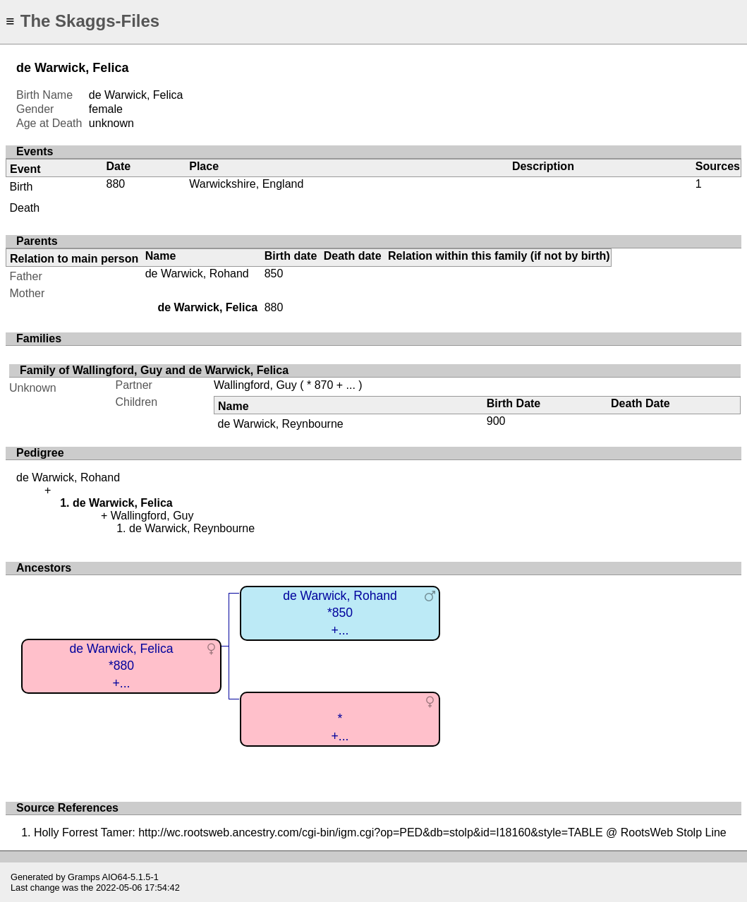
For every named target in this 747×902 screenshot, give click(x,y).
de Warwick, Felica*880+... (122, 666)
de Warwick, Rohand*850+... (340, 613)
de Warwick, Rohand (197, 273)
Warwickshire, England (246, 184)
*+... (340, 727)
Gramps (84, 877)
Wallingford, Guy (255, 385)
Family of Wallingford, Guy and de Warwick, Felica (154, 370)
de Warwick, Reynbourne (281, 424)
